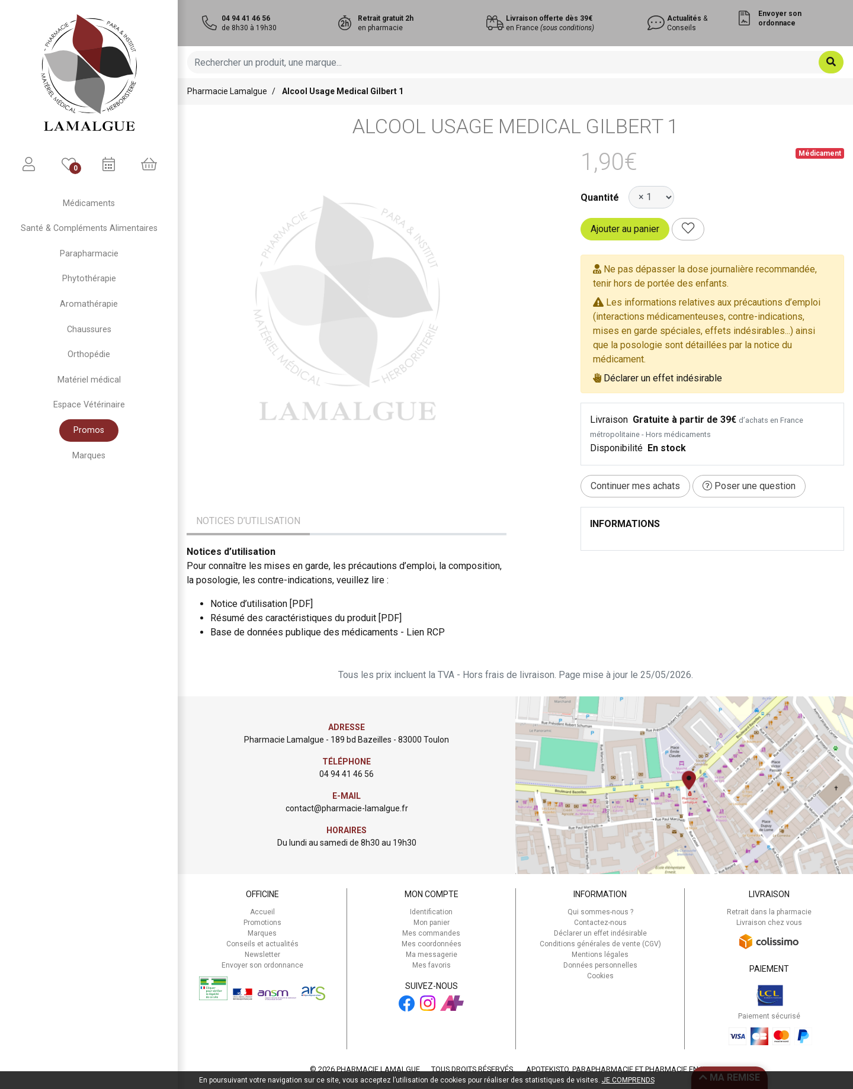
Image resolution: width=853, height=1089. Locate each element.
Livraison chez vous (769, 922)
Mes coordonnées (431, 944)
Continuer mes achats (635, 486)
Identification (431, 912)
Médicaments (89, 203)
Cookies (600, 976)
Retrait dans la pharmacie (769, 912)
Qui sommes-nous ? (600, 912)
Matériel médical (89, 380)
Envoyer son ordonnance (262, 965)
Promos (88, 430)
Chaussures (89, 330)
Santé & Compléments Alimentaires (89, 228)
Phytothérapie (89, 279)
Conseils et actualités (262, 944)
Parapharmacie (89, 254)
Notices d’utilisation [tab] (248, 520)
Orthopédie (89, 354)
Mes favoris (431, 965)
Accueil (262, 912)
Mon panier (431, 922)
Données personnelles (600, 965)
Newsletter (262, 954)
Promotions (262, 922)
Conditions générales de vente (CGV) (600, 944)
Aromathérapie (89, 304)
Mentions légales (600, 954)
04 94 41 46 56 (346, 774)
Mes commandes (431, 933)
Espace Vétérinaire (89, 405)
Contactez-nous (600, 922)
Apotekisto (623, 1069)
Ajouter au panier (625, 228)
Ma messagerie (431, 954)
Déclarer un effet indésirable (663, 378)
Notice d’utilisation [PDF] (261, 603)
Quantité (600, 197)
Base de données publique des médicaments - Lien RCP (327, 632)
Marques (88, 456)
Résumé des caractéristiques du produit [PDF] (306, 618)
